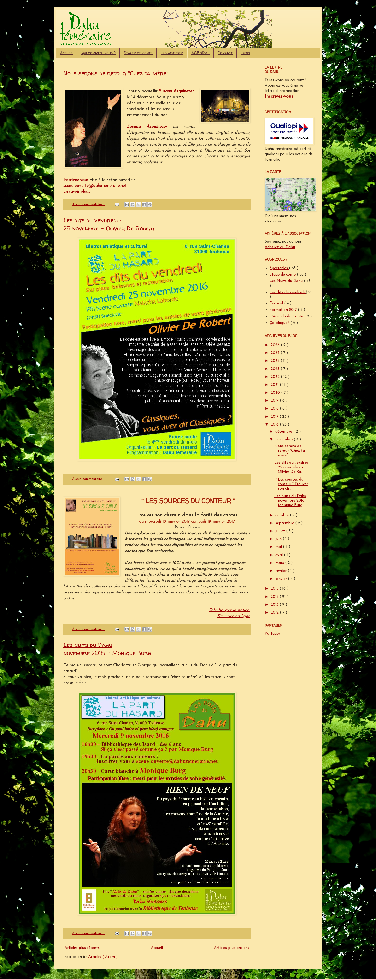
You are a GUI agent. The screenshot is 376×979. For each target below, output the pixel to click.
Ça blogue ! (280, 323)
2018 (275, 408)
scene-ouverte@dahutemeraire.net (95, 186)
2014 (275, 597)
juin (279, 539)
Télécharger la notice (229, 610)
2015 (275, 589)
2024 (276, 361)
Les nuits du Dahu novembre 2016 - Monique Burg (107, 649)
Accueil (66, 52)
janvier (281, 579)
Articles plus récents (82, 948)
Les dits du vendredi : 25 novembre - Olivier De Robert (109, 224)
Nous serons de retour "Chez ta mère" (115, 73)
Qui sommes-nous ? (98, 52)
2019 (275, 401)
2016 (275, 425)
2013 (275, 605)
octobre (282, 515)
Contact (225, 52)
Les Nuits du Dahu (287, 281)
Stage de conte (283, 274)
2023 (276, 369)
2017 (275, 417)
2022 (276, 377)
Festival (277, 303)
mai (279, 547)
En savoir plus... (76, 191)
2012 (275, 613)
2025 (276, 353)
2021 (275, 385)
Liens (245, 52)
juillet (280, 531)
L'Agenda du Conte (287, 316)
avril (279, 555)
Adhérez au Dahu (280, 247)
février (281, 571)
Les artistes (172, 52)
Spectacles (279, 268)
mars (280, 563)
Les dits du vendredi (288, 292)
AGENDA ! (200, 52)
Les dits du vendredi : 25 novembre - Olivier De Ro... (292, 467)
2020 (276, 393)
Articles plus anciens (231, 948)
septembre (285, 523)
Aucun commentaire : (88, 204)
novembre (284, 439)
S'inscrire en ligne (233, 616)
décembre (284, 432)
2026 (276, 345)
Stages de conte (138, 52)
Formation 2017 (284, 310)
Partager (272, 634)
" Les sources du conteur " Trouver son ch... (291, 484)
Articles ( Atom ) (103, 957)
